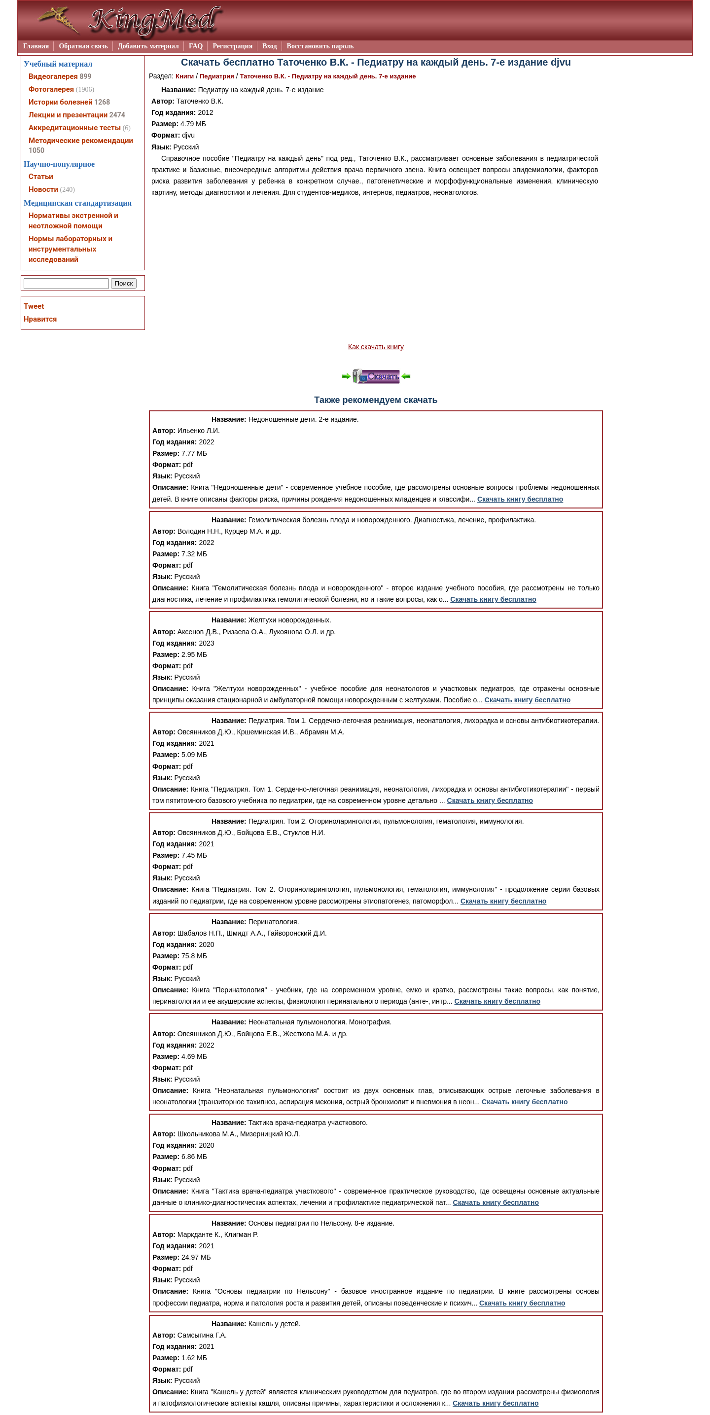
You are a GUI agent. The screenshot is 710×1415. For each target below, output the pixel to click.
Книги (185, 76)
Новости (43, 189)
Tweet (34, 306)
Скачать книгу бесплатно (520, 499)
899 (85, 76)
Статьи (41, 176)
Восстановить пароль (320, 46)
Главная (36, 46)
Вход (269, 46)
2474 (117, 115)
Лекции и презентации (68, 114)
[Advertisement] (376, 270)
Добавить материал (148, 46)
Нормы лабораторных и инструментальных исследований (70, 249)
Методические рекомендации (81, 140)
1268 (102, 102)
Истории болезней (61, 102)
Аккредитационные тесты (75, 127)
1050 (36, 150)
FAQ (196, 46)
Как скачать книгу (376, 347)
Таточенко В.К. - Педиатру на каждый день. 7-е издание (328, 76)
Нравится (40, 319)
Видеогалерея (53, 76)
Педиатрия (217, 76)
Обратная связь (83, 46)
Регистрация (232, 46)
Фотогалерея (51, 89)
